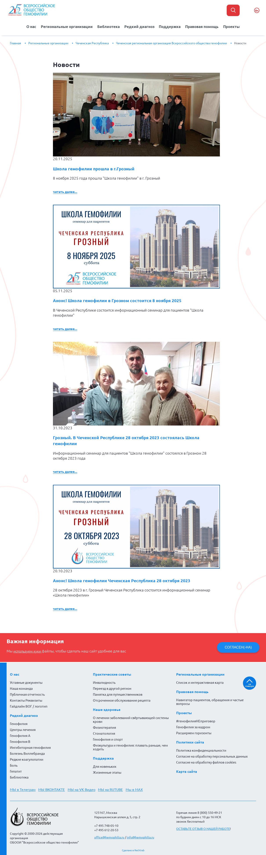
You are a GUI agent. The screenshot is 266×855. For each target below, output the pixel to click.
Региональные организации (65, 26)
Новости (240, 43)
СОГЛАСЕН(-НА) (238, 647)
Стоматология (104, 733)
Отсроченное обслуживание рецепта (121, 700)
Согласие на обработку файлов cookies (206, 762)
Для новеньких (104, 766)
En (256, 10)
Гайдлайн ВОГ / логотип (28, 706)
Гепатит (16, 771)
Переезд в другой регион (112, 688)
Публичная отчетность (27, 694)
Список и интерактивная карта (200, 682)
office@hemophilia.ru (109, 837)
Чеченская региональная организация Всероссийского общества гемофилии (171, 43)
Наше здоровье (106, 710)
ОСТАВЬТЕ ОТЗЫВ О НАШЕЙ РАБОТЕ (203, 829)
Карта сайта (186, 771)
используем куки (28, 651)
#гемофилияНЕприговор (195, 721)
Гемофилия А (20, 736)
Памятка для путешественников (117, 694)
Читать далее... (65, 191)
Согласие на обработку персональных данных (212, 756)
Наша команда (21, 688)
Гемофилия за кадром (193, 727)
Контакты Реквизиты (26, 700)
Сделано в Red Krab (133, 850)
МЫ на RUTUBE (111, 790)
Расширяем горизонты (193, 733)
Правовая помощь (203, 26)
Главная (15, 43)
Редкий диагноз (139, 26)
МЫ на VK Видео (82, 790)
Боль (14, 765)
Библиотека (108, 26)
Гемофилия (18, 724)
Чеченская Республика (92, 43)
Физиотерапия (104, 727)
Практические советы (112, 674)
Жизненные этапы (107, 772)
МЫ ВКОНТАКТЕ (52, 790)
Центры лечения (23, 730)
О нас (29, 26)
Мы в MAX (135, 790)
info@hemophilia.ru (140, 837)
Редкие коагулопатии (26, 759)
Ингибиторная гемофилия (30, 747)
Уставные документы (26, 682)
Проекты (234, 26)
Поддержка (170, 26)
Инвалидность (104, 682)
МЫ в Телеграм (23, 790)
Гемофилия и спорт (108, 739)
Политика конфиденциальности (201, 750)
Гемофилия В (20, 741)
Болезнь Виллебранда (27, 753)
